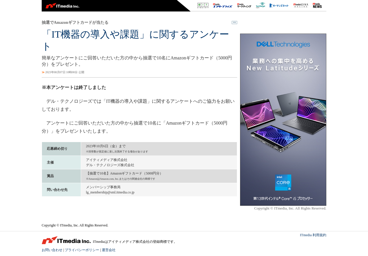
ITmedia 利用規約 (313, 235)
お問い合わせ (52, 250)
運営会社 (109, 250)
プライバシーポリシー (82, 250)
